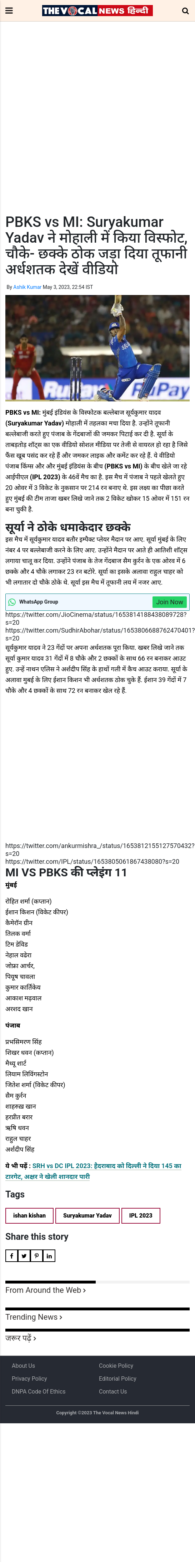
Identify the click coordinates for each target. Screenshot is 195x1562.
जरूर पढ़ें (18, 1338)
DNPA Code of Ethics (39, 1391)
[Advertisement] (67, 131)
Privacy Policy (29, 1378)
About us (23, 1365)
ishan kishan (29, 1215)
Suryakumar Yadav (87, 1215)
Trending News (31, 1317)
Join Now (169, 602)
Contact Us (113, 1391)
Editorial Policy (117, 1378)
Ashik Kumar (27, 287)
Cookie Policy (116, 1365)
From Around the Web (43, 1290)
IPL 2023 (140, 1215)
